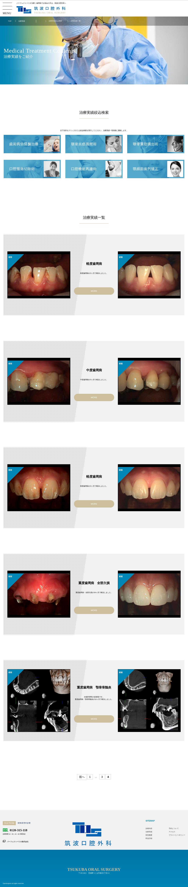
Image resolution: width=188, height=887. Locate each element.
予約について (174, 828)
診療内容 (149, 828)
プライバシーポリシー (177, 835)
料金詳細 (149, 838)
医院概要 (149, 835)
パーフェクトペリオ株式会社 (17, 842)
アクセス (172, 832)
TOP (9, 21)
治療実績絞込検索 (55, 21)
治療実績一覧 (76, 21)
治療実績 (149, 832)
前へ (82, 776)
